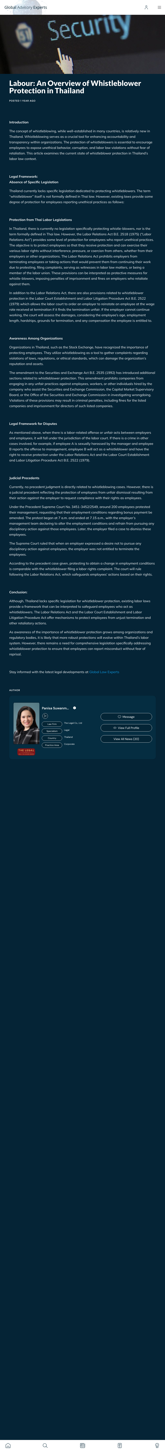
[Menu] (159, 7)
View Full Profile (126, 728)
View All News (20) (126, 739)
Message (126, 717)
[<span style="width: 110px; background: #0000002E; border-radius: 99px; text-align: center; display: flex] (67, 731)
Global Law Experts (104, 672)
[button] (45, 716)
